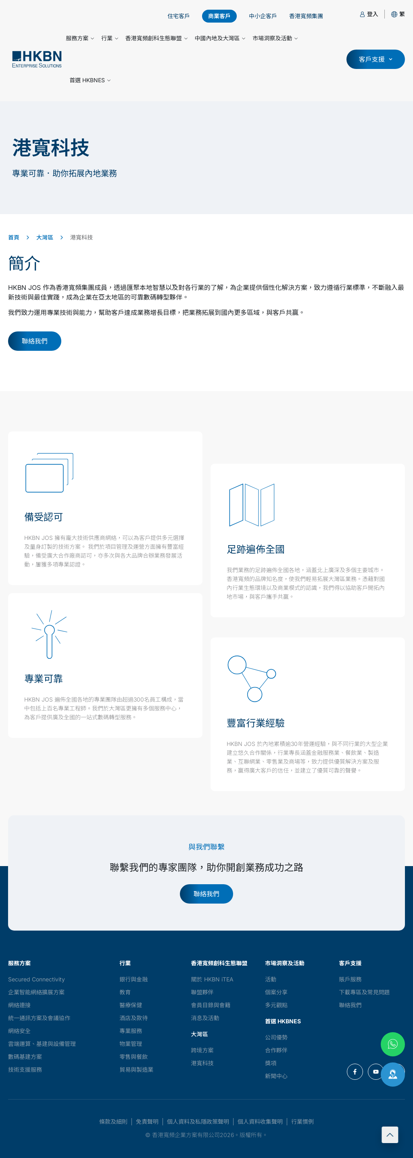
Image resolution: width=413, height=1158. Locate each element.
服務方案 (80, 38)
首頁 (13, 237)
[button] (402, 14)
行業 (109, 38)
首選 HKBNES (90, 80)
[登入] (362, 14)
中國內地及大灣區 (220, 38)
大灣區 (44, 237)
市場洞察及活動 (275, 38)
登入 (372, 13)
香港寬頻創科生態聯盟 (156, 38)
